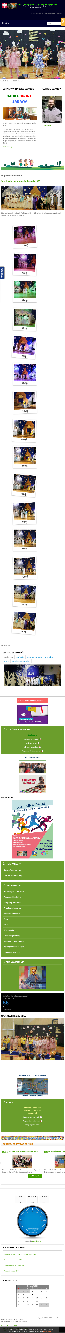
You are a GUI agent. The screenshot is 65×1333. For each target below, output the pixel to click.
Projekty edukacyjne (12, 908)
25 (46, 1301)
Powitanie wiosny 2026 (11, 1271)
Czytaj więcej (7, 147)
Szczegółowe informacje (31, 1117)
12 (18, 1298)
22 (32, 1301)
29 (32, 1305)
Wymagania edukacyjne (14, 947)
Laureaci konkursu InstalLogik (14, 1265)
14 (28, 1298)
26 (18, 1305)
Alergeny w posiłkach (31, 747)
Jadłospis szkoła (31, 743)
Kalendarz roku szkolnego (15, 941)
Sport (6, 919)
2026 (36, 1286)
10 (41, 1294)
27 (23, 1305)
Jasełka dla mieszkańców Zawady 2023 (20, 181)
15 (32, 1298)
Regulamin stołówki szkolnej (31, 751)
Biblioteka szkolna (12, 952)
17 (41, 1298)
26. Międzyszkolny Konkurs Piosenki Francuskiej (20, 1254)
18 (46, 1298)
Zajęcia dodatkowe (12, 914)
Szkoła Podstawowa (12, 870)
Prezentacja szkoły (12, 936)
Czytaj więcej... (35, 1175)
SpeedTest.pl (36, 1241)
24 (41, 1301)
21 (28, 1301)
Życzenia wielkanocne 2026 (13, 1260)
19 (18, 1301)
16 (37, 1298)
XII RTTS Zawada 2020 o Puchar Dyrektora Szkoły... (20, 1152)
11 (46, 1294)
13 (23, 1298)
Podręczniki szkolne (12, 897)
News (6, 925)
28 (28, 1305)
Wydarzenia (9, 930)
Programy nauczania (12, 903)
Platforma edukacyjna (32, 757)
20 (23, 1301)
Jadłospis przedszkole (31, 739)
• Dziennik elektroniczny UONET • (32, 701)
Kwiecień (30, 1286)
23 (37, 1301)
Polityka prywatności (32, 1125)
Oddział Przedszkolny (13, 876)
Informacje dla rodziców (14, 892)
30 (37, 1305)
